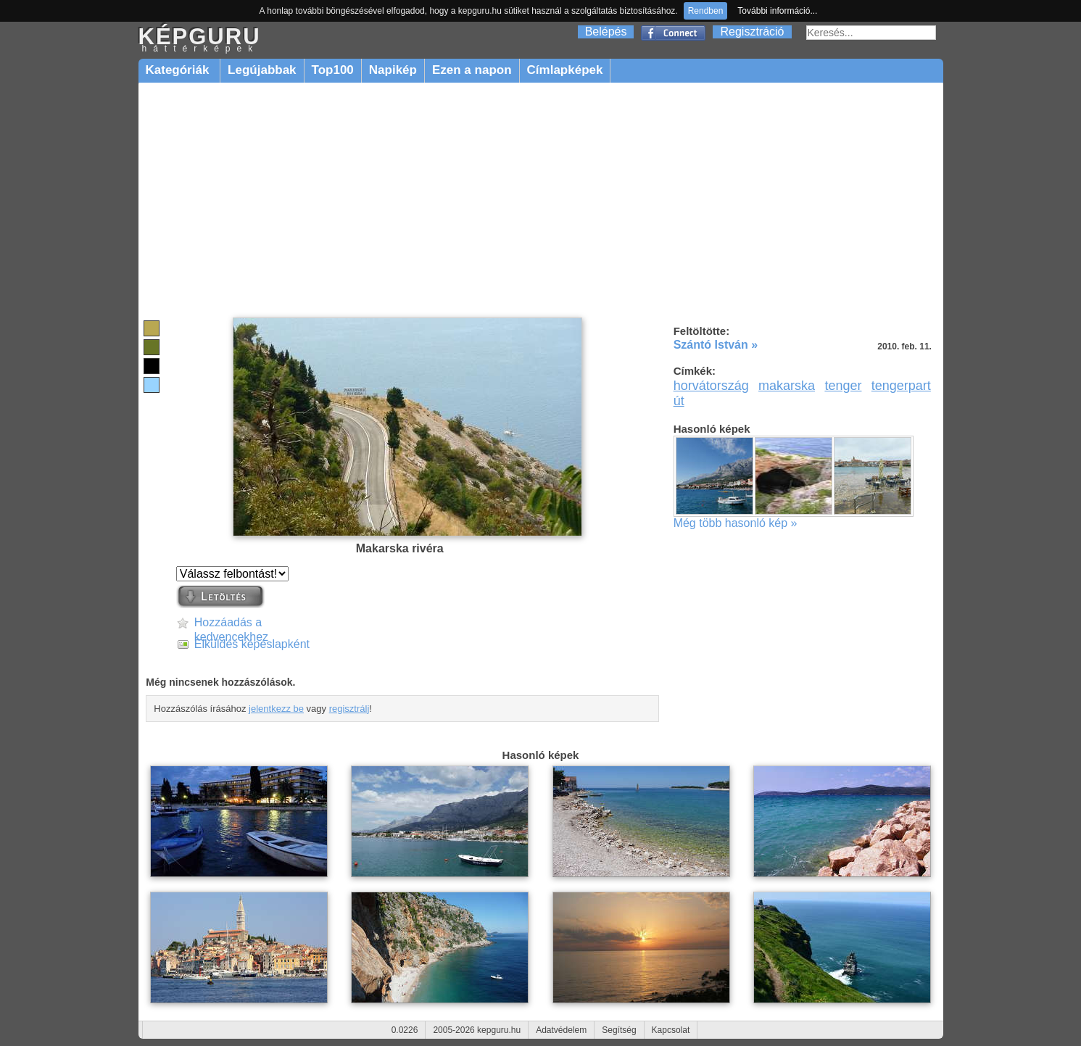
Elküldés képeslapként (252, 644)
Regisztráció (752, 31)
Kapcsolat (671, 1030)
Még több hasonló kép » (736, 523)
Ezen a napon (472, 70)
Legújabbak (262, 70)
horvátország (711, 385)
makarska (786, 385)
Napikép (393, 70)
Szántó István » (716, 345)
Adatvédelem (561, 1030)
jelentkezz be (276, 708)
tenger (842, 385)
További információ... (777, 11)
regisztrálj (349, 708)
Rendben (706, 11)
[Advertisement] (540, 200)
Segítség (619, 1030)
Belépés (606, 31)
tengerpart (901, 385)
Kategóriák (179, 70)
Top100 (333, 70)
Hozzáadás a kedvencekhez (231, 623)
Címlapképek (565, 70)
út (679, 401)
